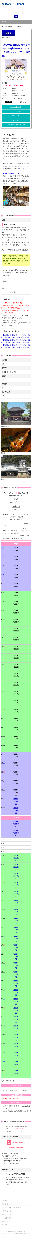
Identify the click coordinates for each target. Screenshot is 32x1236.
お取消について (6, 1214)
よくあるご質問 (6, 1218)
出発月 (16, 499)
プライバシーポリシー (8, 1211)
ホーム (3, 26)
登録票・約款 (6, 1204)
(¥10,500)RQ (16, 858)
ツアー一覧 (9, 26)
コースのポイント (15, 107)
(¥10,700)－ (16, 550)
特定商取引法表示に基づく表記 (11, 1207)
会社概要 (4, 1200)
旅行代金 (16, 120)
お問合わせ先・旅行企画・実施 (15, 124)
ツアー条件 (15, 116)
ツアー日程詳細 (16, 111)
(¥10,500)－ (16, 595)
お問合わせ (5, 1221)
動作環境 (4, 1225)
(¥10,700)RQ (16, 801)
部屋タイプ (16, 506)
